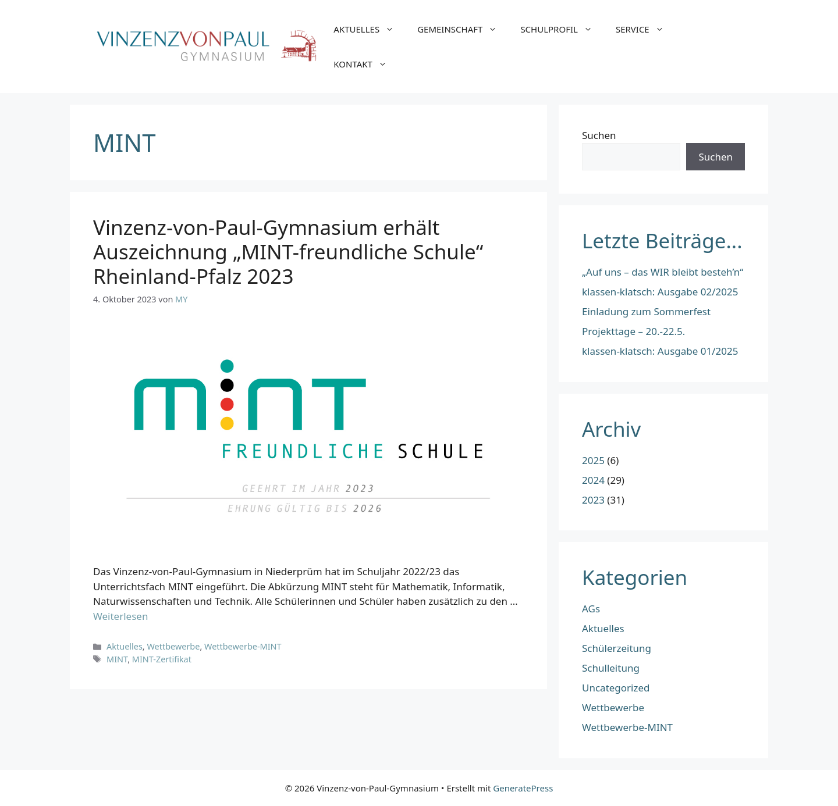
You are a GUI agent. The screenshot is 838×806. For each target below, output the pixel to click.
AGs (591, 608)
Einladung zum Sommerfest (646, 311)
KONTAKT (366, 64)
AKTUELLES (369, 29)
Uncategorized (616, 687)
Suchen (599, 135)
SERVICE (646, 29)
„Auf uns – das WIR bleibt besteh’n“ (662, 272)
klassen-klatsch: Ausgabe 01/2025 (660, 351)
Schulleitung (611, 668)
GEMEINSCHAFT (463, 29)
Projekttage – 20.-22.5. (633, 331)
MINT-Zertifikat (161, 659)
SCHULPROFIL (562, 29)
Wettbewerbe (173, 646)
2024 (593, 480)
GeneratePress (523, 788)
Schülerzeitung (616, 648)
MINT (116, 659)
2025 (593, 460)
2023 (593, 500)
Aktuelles (124, 646)
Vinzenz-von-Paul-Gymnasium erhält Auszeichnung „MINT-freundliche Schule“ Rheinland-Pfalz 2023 (288, 251)
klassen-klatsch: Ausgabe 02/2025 (660, 291)
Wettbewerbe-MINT (243, 646)
